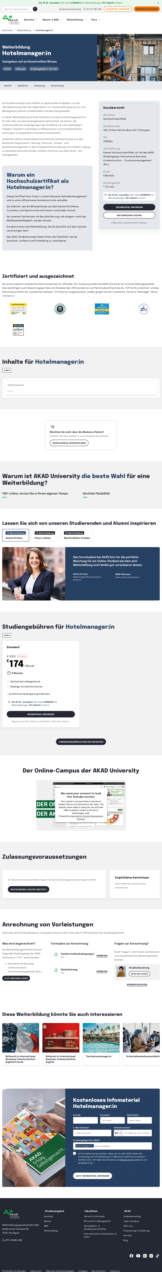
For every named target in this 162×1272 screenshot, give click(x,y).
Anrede (77, 1113)
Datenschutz (126, 1158)
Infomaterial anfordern (118, 9)
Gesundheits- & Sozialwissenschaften (95, 1226)
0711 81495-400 (12, 1238)
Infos (94, 18)
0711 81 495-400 (92, 9)
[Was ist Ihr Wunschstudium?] (17, 9)
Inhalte (7, 84)
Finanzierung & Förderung (136, 1229)
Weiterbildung (75, 18)
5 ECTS (7, 67)
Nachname (133, 1113)
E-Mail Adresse (81, 1126)
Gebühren (23, 84)
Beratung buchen (139, 972)
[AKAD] (11, 19)
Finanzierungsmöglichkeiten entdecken (81, 740)
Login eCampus (131, 1219)
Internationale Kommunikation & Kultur (100, 1234)
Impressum (115, 1269)
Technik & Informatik (94, 1215)
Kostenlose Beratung (70, 9)
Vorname (105, 1113)
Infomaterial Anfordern (40, 713)
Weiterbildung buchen (129, 214)
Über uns (128, 1224)
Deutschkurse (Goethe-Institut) (28, 888)
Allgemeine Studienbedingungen (60, 1269)
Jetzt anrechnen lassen (16, 977)
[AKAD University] (11, 1213)
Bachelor (29, 18)
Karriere (127, 1234)
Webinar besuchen (137, 983)
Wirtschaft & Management (97, 1219)
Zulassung (39, 84)
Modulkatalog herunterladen (69, 441)
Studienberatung (132, 1215)
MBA (46, 1224)
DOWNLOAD (102, 970)
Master (47, 1219)
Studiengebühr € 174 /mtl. (44, 67)
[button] (156, 1038)
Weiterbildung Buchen (147, 9)
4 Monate (20, 67)
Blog (125, 1239)
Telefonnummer (122, 1126)
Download (102, 954)
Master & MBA (51, 18)
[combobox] (119, 1131)
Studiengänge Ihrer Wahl (86, 1139)
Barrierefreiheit (99, 1269)
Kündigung (83, 1269)
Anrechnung (57, 84)
